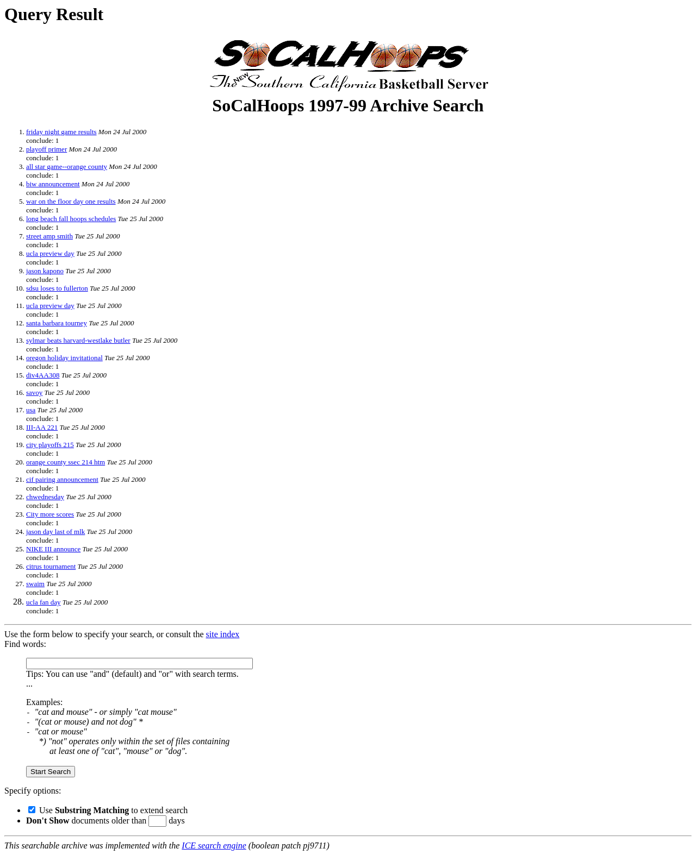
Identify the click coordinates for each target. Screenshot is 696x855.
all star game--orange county (66, 166)
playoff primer (46, 149)
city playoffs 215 (50, 445)
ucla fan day (43, 602)
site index (223, 634)
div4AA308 (42, 375)
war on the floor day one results (71, 201)
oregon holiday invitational (64, 358)
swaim (35, 584)
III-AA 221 (42, 427)
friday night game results (61, 132)
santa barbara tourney (56, 323)
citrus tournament (51, 566)
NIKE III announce (53, 549)
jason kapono (45, 271)
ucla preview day (50, 253)
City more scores (50, 514)
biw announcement (53, 184)
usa (30, 410)
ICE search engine (214, 845)
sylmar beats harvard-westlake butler (78, 340)
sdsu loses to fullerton (57, 288)
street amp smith (49, 236)
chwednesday (45, 497)
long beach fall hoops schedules (71, 219)
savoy (34, 392)
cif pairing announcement (62, 479)
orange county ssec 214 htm (65, 462)
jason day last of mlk (55, 531)
